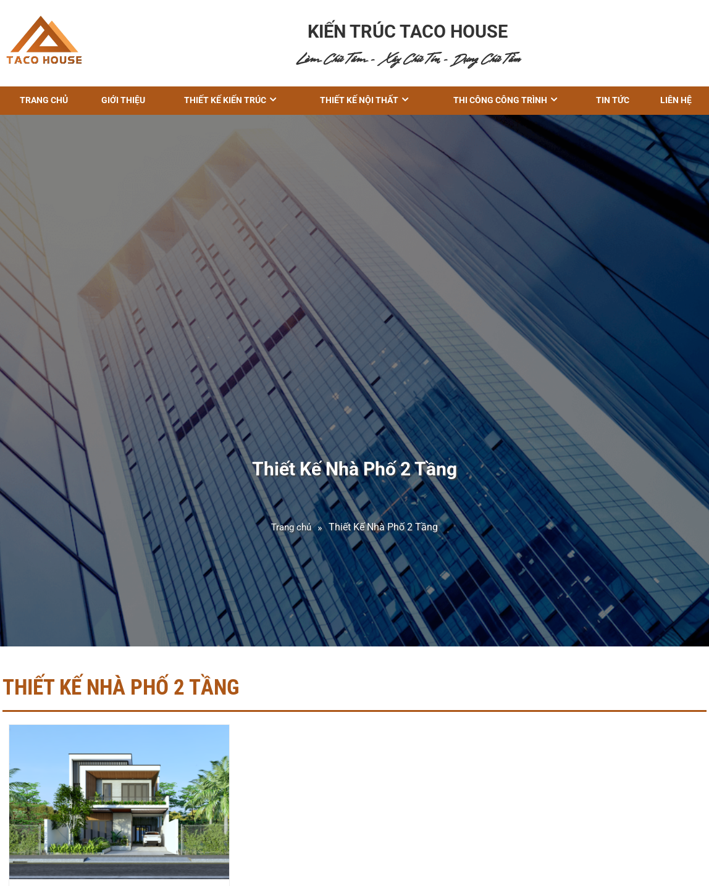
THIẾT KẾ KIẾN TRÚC (225, 100)
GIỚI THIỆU (123, 100)
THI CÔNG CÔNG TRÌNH (500, 100)
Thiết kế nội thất (359, 100)
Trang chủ (44, 100)
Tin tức (612, 100)
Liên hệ (676, 100)
